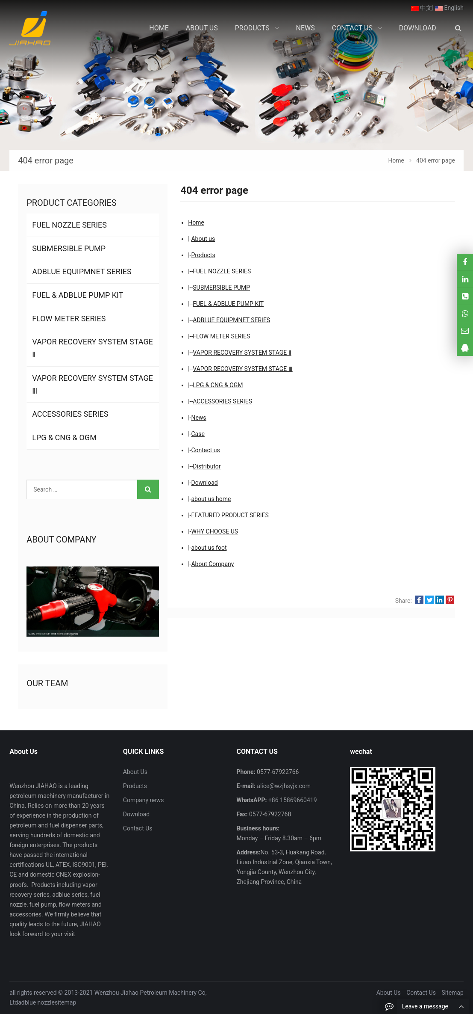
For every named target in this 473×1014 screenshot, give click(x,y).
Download (204, 482)
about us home (211, 498)
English (449, 7)
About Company (212, 563)
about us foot (208, 547)
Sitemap (452, 992)
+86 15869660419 (292, 800)
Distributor (206, 466)
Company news (143, 800)
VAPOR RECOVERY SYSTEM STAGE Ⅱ (242, 352)
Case (197, 433)
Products (203, 255)
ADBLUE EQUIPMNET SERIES (231, 320)
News (198, 417)
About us (203, 238)
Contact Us (138, 828)
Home (196, 222)
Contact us (205, 450)
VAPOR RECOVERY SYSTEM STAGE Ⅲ (242, 368)
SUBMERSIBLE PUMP (221, 287)
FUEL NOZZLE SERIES (222, 271)
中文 (421, 7)
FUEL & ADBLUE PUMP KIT (228, 303)
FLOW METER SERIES (221, 336)
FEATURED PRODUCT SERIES (229, 515)
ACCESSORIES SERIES (222, 401)
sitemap (65, 1002)
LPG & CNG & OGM (218, 385)
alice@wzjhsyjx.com (283, 786)
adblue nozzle (36, 1002)
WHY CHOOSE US (214, 531)
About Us (135, 771)
